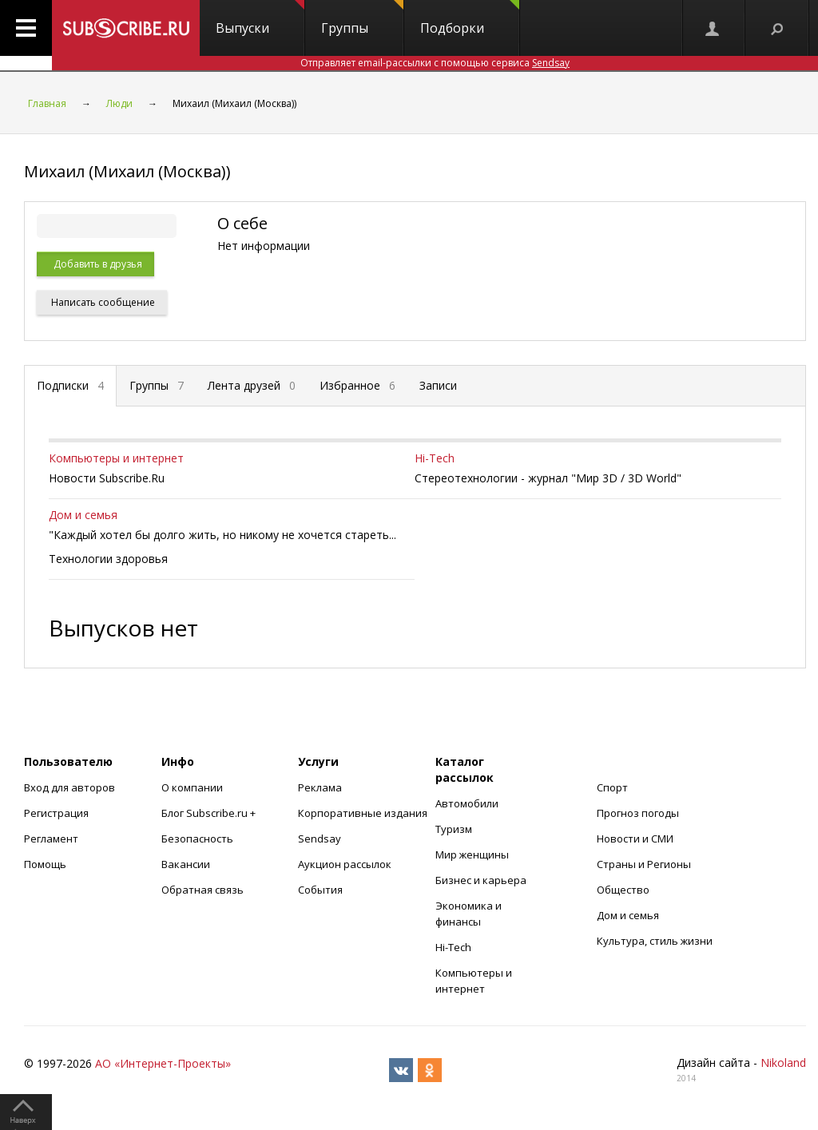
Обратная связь (202, 889)
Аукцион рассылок (344, 864)
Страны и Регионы (644, 864)
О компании (192, 787)
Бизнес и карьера (480, 880)
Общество (623, 889)
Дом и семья (83, 514)
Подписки (70, 385)
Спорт (612, 787)
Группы (362, 18)
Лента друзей (252, 385)
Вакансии (185, 864)
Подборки (469, 18)
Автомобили (466, 803)
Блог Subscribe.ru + (209, 813)
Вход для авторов (69, 787)
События (320, 889)
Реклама (320, 787)
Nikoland (783, 1062)
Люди (119, 103)
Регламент (51, 838)
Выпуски (260, 18)
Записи (438, 385)
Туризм (453, 829)
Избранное (357, 385)
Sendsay (319, 838)
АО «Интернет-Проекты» (163, 1063)
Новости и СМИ (635, 838)
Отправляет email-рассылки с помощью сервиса (435, 62)
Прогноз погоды (638, 813)
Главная (47, 103)
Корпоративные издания (362, 813)
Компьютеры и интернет (116, 458)
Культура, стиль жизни (655, 941)
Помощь (45, 864)
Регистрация (56, 813)
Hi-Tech (435, 458)
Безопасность (197, 838)
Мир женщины (472, 854)
